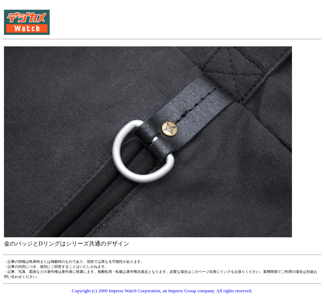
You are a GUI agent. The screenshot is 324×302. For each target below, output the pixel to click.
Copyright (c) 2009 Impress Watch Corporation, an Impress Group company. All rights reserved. (162, 290)
